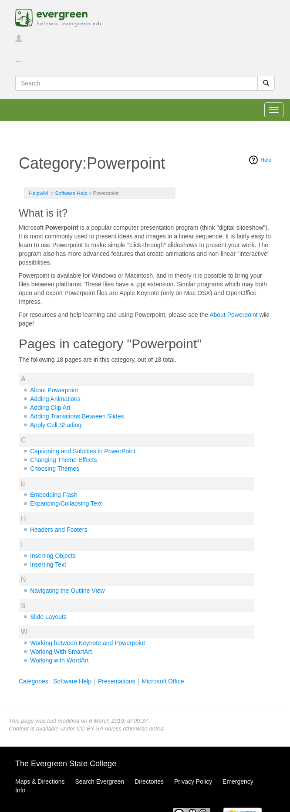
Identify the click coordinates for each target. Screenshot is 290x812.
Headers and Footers (59, 529)
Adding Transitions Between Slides (77, 416)
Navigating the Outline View (67, 590)
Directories (149, 781)
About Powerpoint (233, 314)
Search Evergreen (99, 781)
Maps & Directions (40, 781)
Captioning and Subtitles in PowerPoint (82, 451)
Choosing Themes (54, 468)
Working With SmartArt (61, 651)
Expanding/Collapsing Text (66, 503)
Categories (33, 681)
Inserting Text (48, 564)
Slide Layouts (48, 616)
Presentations (116, 681)
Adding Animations (55, 398)
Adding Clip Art (50, 407)
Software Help (71, 193)
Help (265, 160)
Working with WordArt (59, 660)
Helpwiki (38, 193)
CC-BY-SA (90, 728)
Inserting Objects (53, 555)
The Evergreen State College (65, 763)
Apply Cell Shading (55, 424)
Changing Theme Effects (63, 459)
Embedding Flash (54, 494)
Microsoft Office (163, 681)
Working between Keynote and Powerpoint (87, 642)
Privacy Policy (193, 781)
